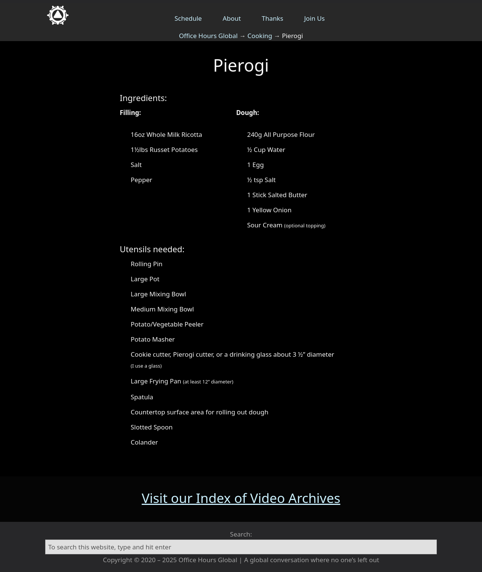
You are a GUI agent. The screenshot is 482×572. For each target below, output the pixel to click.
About (232, 18)
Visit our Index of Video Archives (241, 498)
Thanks (272, 18)
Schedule (188, 18)
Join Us (314, 18)
